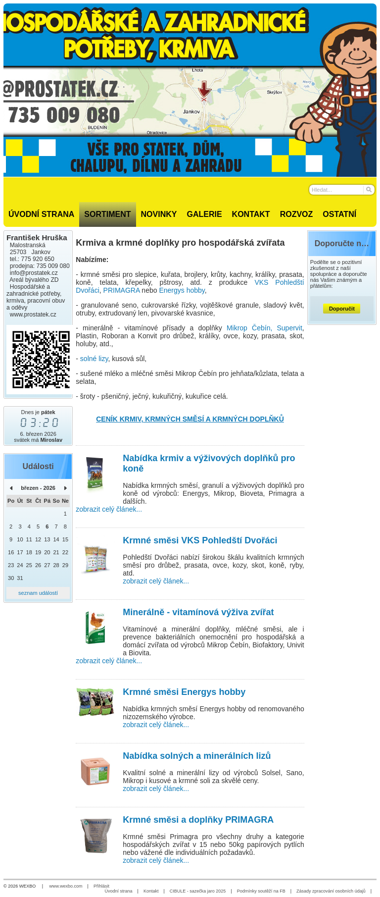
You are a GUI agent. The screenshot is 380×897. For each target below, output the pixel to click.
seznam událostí (38, 593)
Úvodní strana (119, 891)
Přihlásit (101, 886)
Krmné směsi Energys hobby (184, 692)
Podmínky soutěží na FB (261, 891)
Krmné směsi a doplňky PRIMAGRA (198, 820)
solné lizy (94, 359)
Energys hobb (180, 290)
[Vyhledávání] (342, 190)
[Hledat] (368, 190)
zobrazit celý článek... (109, 509)
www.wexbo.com (66, 886)
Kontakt (151, 891)
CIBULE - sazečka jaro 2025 (198, 891)
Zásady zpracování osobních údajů (331, 891)
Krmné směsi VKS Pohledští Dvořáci (200, 540)
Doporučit (342, 309)
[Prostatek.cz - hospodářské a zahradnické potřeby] (190, 90)
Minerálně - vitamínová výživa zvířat (198, 612)
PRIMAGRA (121, 290)
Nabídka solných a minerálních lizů (197, 756)
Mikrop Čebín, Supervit (264, 328)
